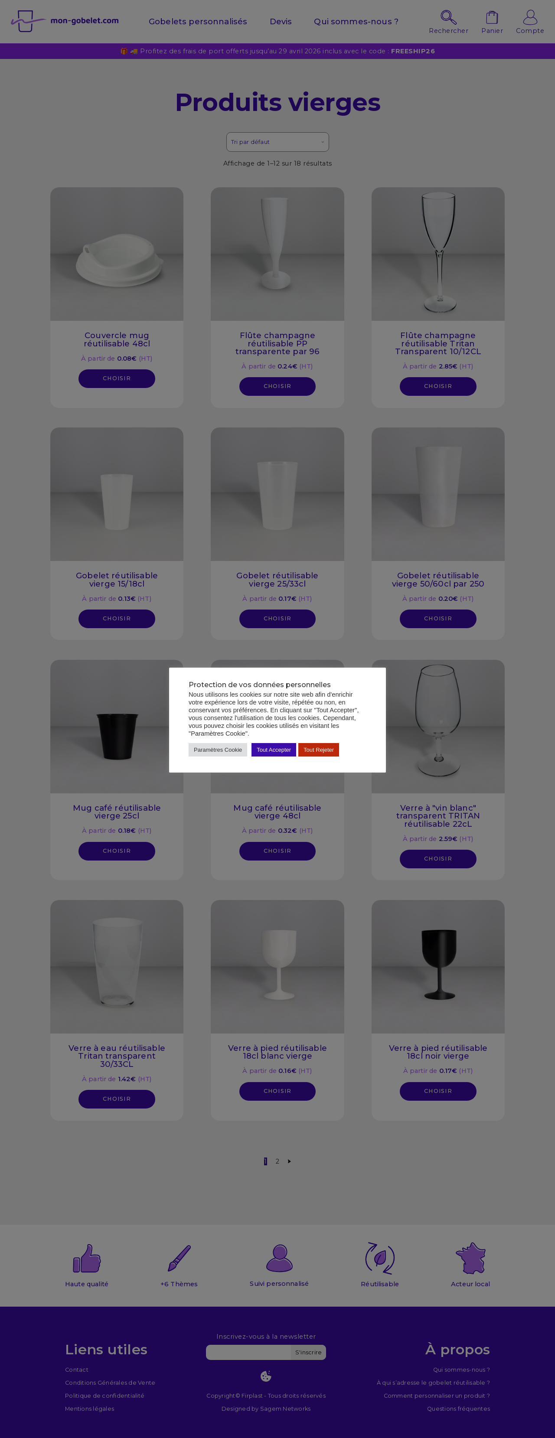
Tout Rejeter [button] (319, 750)
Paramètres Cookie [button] (218, 750)
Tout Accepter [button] (274, 750)
